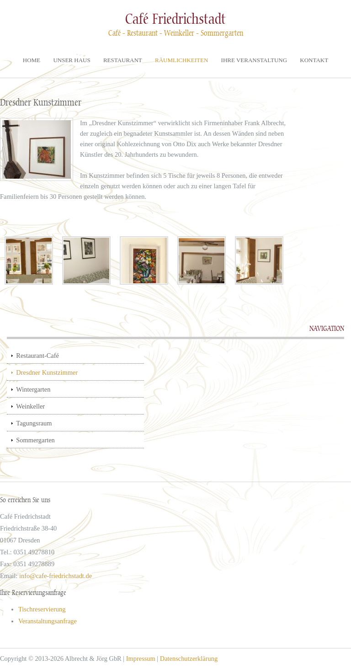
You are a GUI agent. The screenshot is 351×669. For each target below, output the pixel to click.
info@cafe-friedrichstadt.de (55, 575)
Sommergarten (35, 440)
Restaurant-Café (37, 355)
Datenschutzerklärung (189, 658)
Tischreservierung (41, 609)
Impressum (140, 658)
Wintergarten (33, 389)
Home (31, 60)
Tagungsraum (34, 423)
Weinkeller (30, 406)
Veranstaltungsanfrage (47, 621)
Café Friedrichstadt (175, 19)
